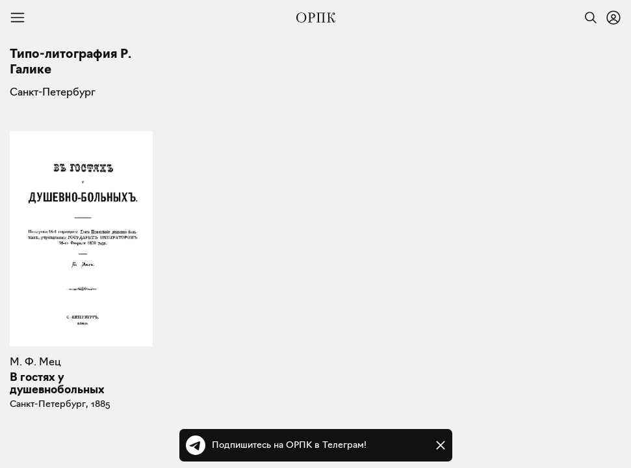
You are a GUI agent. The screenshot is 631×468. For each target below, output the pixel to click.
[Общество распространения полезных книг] (315, 17)
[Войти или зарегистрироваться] (613, 17)
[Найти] (587, 17)
